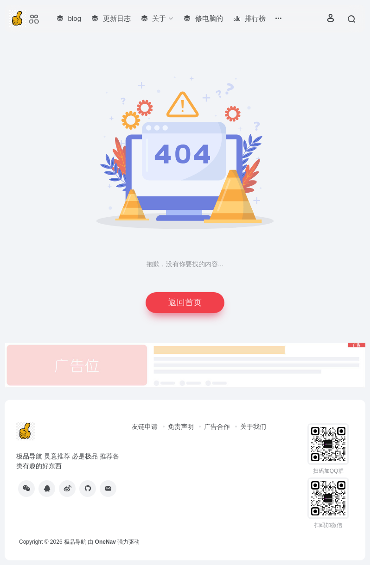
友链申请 (145, 426)
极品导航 (75, 542)
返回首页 (185, 302)
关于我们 (253, 426)
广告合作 (217, 426)
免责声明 (181, 426)
